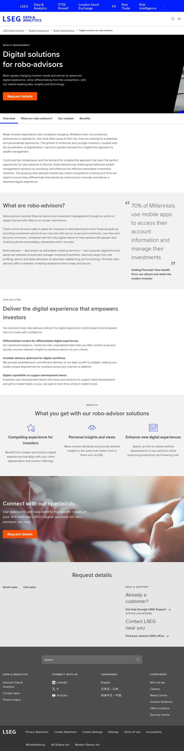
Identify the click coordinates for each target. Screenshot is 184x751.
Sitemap (113, 732)
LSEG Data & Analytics (13, 30)
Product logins (12, 700)
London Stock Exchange (89, 6)
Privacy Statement (37, 732)
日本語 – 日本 (109, 689)
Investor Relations (161, 702)
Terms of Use (132, 732)
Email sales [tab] (10, 587)
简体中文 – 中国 (111, 695)
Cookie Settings (92, 732)
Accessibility (154, 732)
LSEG (24, 6)
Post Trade (126, 6)
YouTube (59, 695)
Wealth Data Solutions (64, 30)
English (105, 682)
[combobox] (88, 659)
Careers (155, 689)
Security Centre (160, 715)
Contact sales (11, 693)
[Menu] (179, 19)
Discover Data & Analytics (13, 684)
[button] (18, 674)
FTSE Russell (63, 6)
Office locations (160, 708)
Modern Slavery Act (87, 745)
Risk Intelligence (148, 6)
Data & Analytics (40, 6)
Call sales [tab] (29, 587)
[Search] (173, 19)
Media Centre (158, 695)
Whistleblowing (35, 745)
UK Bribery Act (60, 745)
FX (114, 6)
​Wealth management (39, 30)
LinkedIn (59, 682)
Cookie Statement (65, 732)
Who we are (157, 682)
